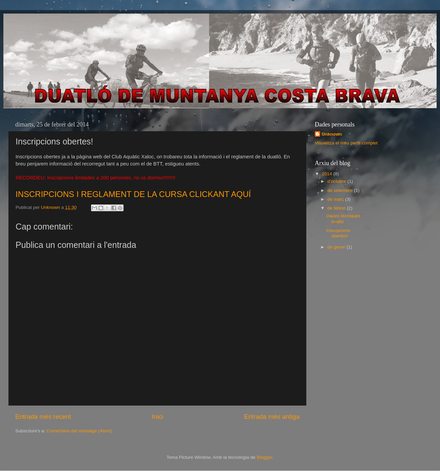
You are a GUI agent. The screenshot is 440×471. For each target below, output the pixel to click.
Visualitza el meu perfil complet (346, 142)
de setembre (340, 190)
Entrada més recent (43, 416)
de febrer (337, 208)
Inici (157, 416)
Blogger (264, 457)
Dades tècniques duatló (343, 218)
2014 (327, 173)
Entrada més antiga (272, 416)
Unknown (332, 134)
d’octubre (337, 181)
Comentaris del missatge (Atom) (79, 430)
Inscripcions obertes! (338, 233)
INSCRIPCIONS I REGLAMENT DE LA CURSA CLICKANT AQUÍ (133, 194)
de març (336, 199)
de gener (337, 247)
